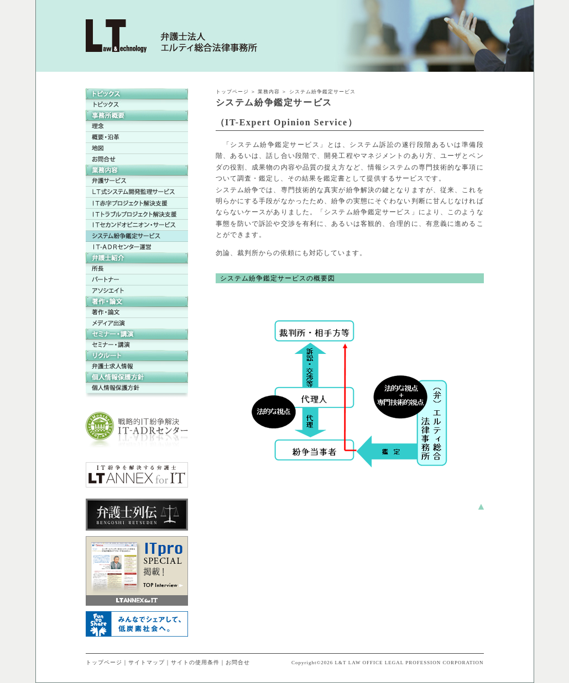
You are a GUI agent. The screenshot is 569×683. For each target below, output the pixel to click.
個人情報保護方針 (137, 388)
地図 (137, 148)
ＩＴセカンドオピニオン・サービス (137, 225)
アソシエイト (137, 290)
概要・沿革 (137, 137)
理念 (137, 126)
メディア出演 (137, 323)
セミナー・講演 (137, 345)
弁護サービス (137, 181)
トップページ (232, 91)
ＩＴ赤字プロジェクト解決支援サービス (137, 203)
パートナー (137, 279)
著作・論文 (137, 312)
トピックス (137, 104)
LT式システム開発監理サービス (137, 192)
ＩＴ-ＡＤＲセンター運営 (137, 247)
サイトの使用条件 (195, 662)
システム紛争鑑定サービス (137, 236)
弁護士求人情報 (137, 366)
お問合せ (137, 159)
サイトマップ (146, 662)
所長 (137, 268)
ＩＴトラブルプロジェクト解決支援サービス (137, 214)
